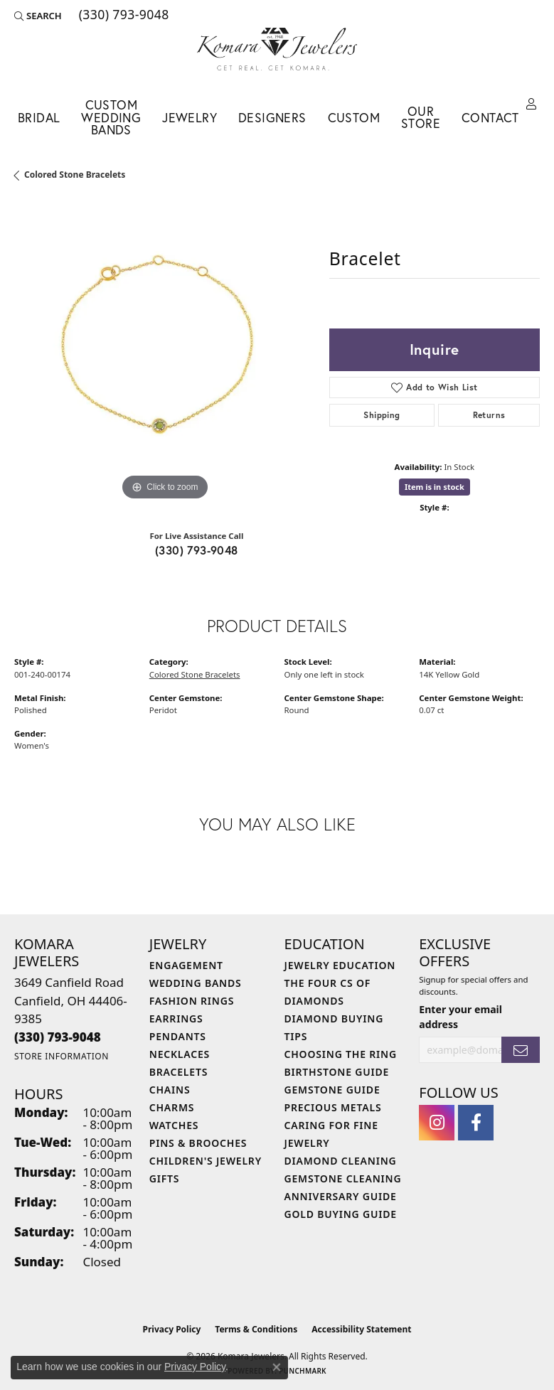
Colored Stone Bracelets (74, 175)
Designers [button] (272, 117)
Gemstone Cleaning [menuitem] (343, 1178)
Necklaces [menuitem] (179, 1054)
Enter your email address (460, 1017)
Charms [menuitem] (171, 1107)
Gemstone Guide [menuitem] (332, 1089)
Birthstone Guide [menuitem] (337, 1072)
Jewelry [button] (189, 117)
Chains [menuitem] (170, 1089)
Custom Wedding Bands (111, 117)
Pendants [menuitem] (177, 1036)
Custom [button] (354, 117)
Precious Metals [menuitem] (333, 1107)
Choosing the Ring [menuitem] (340, 1054)
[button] (38, 16)
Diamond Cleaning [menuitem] (340, 1160)
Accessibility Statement (361, 1329)
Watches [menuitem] (174, 1125)
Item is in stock (434, 486)
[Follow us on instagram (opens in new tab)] (436, 1122)
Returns (489, 415)
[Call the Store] (57, 1037)
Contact (490, 117)
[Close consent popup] (276, 1367)
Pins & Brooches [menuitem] (198, 1143)
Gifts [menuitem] (164, 1178)
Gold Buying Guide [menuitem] (340, 1214)
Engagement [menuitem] (186, 965)
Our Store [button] (420, 117)
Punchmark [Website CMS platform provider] (302, 1371)
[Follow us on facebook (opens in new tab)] (476, 1122)
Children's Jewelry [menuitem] (205, 1160)
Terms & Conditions (256, 1329)
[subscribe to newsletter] (520, 1050)
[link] (122, 16)
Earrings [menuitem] (176, 1018)
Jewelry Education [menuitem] (340, 965)
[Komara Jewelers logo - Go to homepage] (277, 49)
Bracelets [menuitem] (178, 1072)
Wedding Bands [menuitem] (195, 983)
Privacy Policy (172, 1329)
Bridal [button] (39, 117)
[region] (164, 353)
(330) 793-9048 (196, 549)
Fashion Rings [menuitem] (191, 1000)
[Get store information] (61, 1056)
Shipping (381, 415)
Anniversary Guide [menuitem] (340, 1196)
